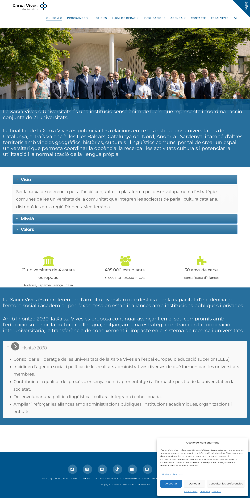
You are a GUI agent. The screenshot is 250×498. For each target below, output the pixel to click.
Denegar (194, 483)
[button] (241, 8)
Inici (44, 478)
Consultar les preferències (226, 483)
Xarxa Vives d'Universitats (136, 484)
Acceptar (171, 483)
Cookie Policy (191, 491)
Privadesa (205, 491)
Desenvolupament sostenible (100, 478)
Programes (70, 478)
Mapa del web (152, 478)
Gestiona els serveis (172, 474)
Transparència (131, 478)
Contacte (216, 491)
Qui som (55, 478)
